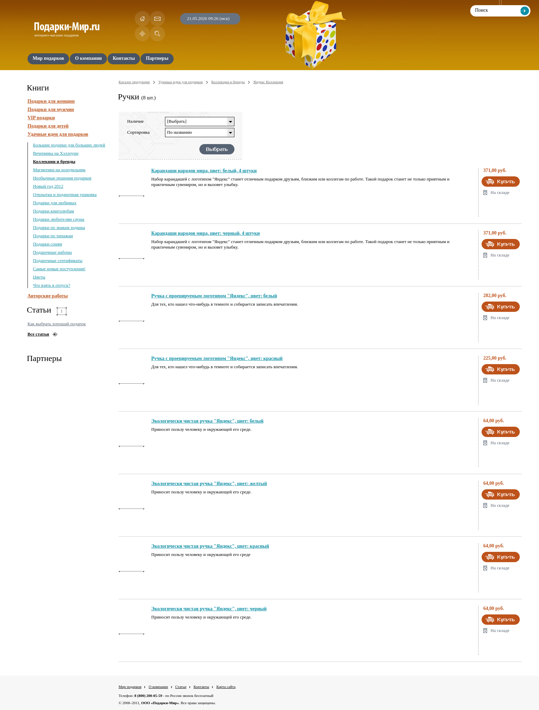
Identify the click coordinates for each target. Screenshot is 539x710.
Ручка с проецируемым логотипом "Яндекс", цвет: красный (217, 358)
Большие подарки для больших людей (69, 145)
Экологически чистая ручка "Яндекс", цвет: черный (209, 608)
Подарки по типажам (53, 235)
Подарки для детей (48, 126)
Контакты (201, 687)
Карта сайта (225, 687)
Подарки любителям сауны (58, 219)
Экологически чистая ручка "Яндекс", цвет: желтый (209, 483)
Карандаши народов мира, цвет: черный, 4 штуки (205, 233)
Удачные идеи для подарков (58, 134)
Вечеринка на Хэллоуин (55, 153)
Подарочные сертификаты (57, 260)
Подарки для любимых (54, 202)
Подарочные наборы (52, 252)
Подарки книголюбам (53, 211)
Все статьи (38, 334)
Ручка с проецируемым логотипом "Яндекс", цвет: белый (214, 295)
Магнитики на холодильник (59, 169)
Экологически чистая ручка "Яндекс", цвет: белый (207, 421)
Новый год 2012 (48, 186)
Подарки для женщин (51, 101)
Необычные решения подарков (62, 178)
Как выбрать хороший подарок (57, 323)
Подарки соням (47, 244)
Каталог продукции (134, 82)
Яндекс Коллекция (268, 82)
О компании (158, 687)
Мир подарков (130, 687)
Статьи (180, 687)
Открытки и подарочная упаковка (65, 194)
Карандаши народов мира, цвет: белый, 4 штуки (204, 170)
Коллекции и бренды (54, 161)
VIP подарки (41, 117)
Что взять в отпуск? (51, 285)
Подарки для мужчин (51, 109)
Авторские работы (48, 295)
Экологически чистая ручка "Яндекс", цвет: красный (210, 546)
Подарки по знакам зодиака (59, 227)
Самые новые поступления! (59, 268)
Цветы (39, 277)
